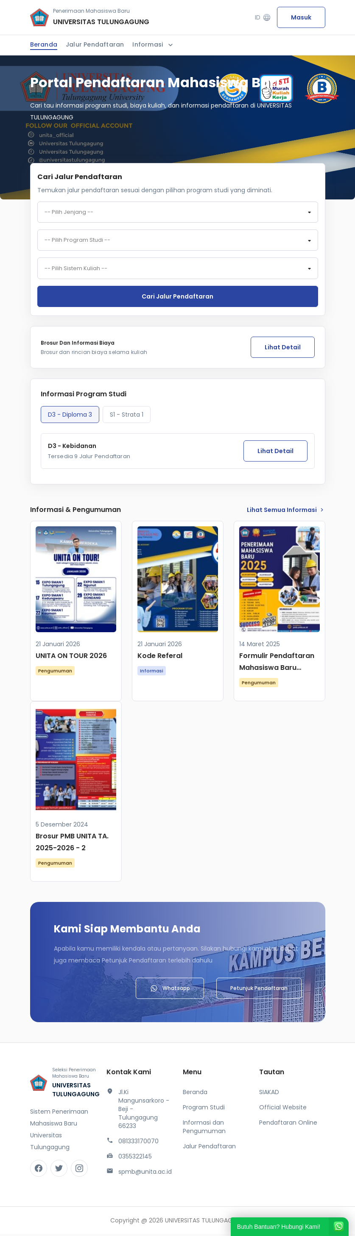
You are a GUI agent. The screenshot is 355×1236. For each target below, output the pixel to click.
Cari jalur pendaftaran (177, 298)
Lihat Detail (283, 349)
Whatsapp (170, 990)
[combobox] (177, 213)
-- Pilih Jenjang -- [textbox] (69, 212)
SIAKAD (269, 1094)
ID (263, 17)
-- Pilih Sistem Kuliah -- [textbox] (76, 270)
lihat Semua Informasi (286, 512)
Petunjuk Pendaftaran (259, 990)
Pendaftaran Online (288, 1124)
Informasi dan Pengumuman (204, 1128)
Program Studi (204, 1109)
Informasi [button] (153, 44)
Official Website (283, 1109)
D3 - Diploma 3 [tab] (70, 416)
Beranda (43, 44)
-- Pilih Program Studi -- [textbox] (77, 241)
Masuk (301, 17)
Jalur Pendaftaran (95, 44)
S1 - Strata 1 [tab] (126, 416)
